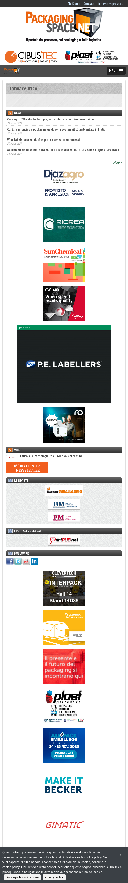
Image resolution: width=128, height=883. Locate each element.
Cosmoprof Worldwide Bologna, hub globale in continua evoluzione (51, 119)
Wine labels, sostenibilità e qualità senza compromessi (43, 140)
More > (117, 162)
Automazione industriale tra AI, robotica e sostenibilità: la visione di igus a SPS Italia (63, 150)
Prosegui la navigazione (22, 877)
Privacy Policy (54, 877)
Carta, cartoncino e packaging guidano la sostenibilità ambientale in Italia (56, 129)
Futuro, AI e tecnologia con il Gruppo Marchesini (44, 456)
